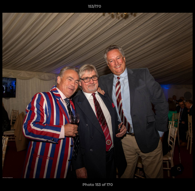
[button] (176, 7)
